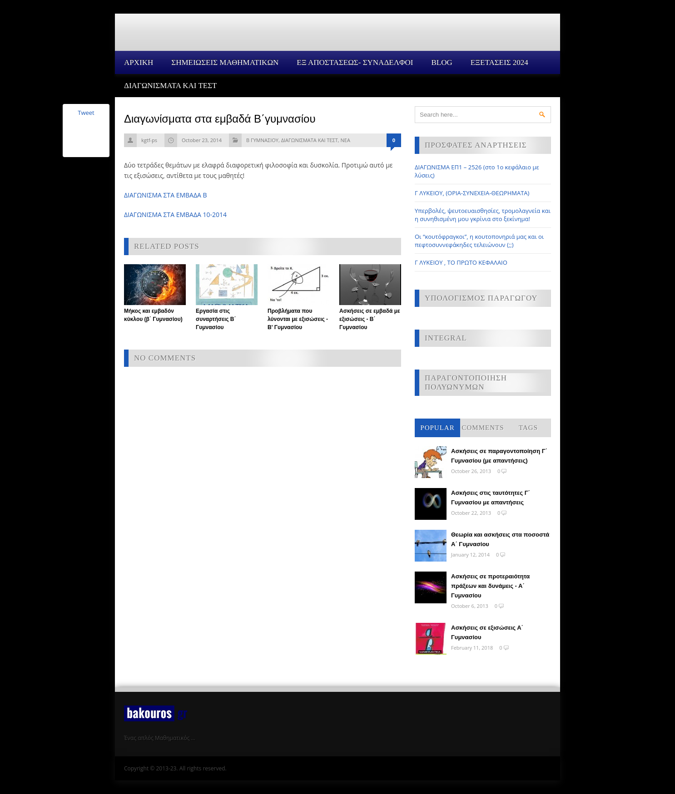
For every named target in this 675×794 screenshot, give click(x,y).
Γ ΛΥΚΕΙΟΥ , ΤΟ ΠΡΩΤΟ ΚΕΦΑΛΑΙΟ (461, 262)
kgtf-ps (149, 140)
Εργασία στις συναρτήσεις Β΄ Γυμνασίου (216, 319)
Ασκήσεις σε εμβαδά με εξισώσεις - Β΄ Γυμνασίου (369, 319)
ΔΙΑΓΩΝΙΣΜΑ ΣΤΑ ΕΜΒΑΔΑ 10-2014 (175, 214)
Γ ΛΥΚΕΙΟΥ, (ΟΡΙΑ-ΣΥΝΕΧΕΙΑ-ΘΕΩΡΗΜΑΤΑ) (472, 193)
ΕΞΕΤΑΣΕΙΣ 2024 (499, 62)
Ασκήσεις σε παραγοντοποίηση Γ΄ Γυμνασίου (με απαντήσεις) (499, 456)
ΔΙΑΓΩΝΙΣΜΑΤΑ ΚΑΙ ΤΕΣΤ (170, 85)
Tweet (86, 112)
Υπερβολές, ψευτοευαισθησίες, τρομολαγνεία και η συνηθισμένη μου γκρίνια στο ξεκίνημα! (483, 215)
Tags (528, 427)
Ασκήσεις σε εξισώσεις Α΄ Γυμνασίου (487, 632)
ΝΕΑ (345, 140)
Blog (441, 62)
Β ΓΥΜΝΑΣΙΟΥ (262, 140)
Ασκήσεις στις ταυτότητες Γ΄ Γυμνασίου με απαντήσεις (490, 497)
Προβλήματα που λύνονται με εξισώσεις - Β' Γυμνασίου (298, 319)
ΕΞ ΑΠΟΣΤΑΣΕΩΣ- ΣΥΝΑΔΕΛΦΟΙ (355, 62)
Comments (483, 427)
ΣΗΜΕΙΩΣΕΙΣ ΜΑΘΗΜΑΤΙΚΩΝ (224, 62)
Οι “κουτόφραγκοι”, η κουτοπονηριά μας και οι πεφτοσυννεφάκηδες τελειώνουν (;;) (479, 240)
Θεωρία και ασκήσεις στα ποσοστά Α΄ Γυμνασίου (500, 539)
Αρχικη (138, 62)
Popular (437, 427)
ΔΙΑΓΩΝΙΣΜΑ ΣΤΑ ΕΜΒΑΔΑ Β (165, 195)
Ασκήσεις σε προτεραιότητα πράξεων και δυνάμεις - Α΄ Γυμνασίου (490, 586)
